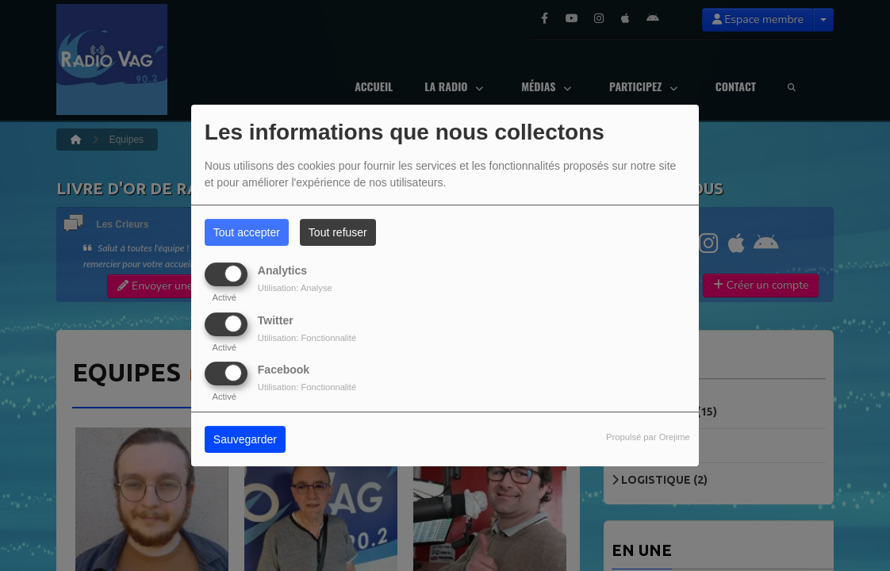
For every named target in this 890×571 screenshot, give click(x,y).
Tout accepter (246, 232)
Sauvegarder (245, 439)
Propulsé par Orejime (648, 437)
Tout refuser (338, 232)
